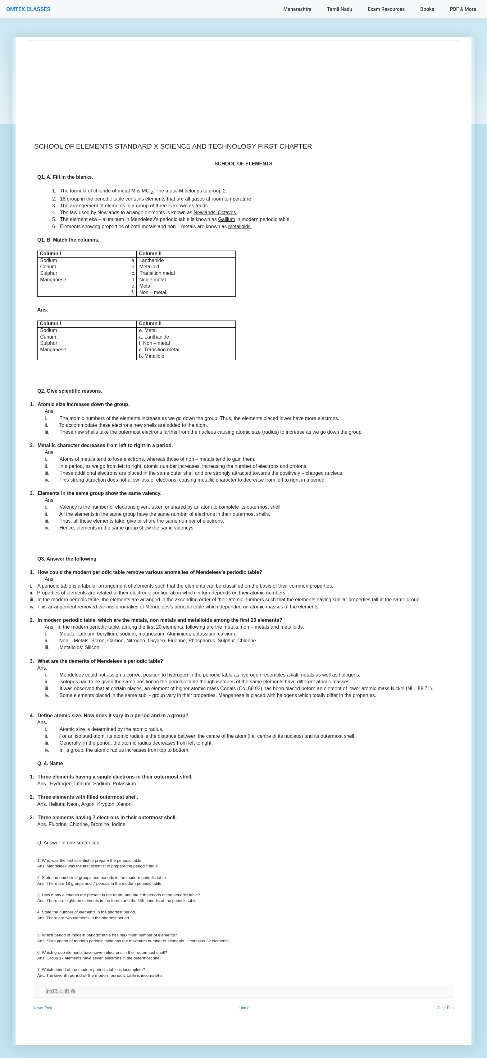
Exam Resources (386, 9)
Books (427, 9)
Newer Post (42, 1008)
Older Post (445, 1008)
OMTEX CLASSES (28, 9)
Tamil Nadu (339, 9)
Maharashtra (297, 9)
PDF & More (463, 9)
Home (244, 1008)
